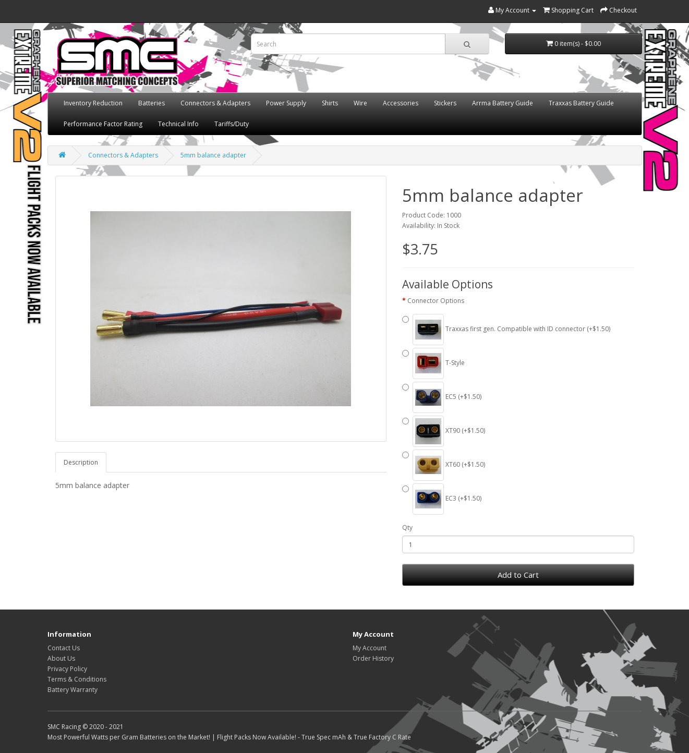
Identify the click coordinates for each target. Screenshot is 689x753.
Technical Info (178, 123)
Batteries (151, 103)
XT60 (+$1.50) (443, 465)
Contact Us (63, 647)
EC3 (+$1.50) (441, 499)
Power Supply (286, 103)
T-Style (433, 363)
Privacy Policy (67, 668)
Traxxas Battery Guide (581, 103)
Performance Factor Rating (103, 123)
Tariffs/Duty (231, 123)
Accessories (400, 103)
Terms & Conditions (76, 679)
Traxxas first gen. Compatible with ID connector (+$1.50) (506, 329)
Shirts (330, 103)
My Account (369, 647)
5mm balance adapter (213, 155)
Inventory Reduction (93, 103)
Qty (407, 527)
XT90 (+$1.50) (443, 431)
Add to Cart (518, 574)
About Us (61, 658)
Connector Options (435, 300)
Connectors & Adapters (215, 103)
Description (81, 462)
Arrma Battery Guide (502, 103)
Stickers (445, 103)
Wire (360, 103)
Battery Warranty (72, 689)
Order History (373, 658)
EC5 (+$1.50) (441, 397)
